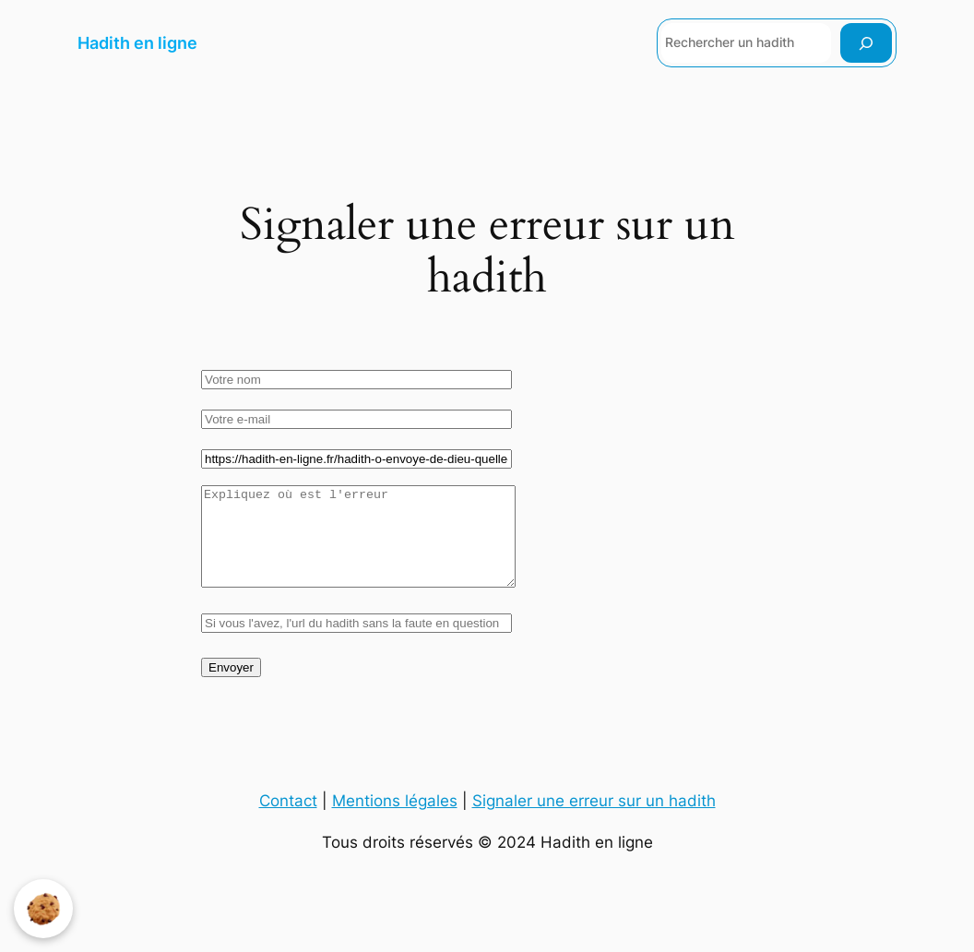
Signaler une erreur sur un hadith (594, 820)
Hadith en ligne (137, 43)
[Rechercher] (866, 43)
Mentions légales (394, 820)
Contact (288, 820)
